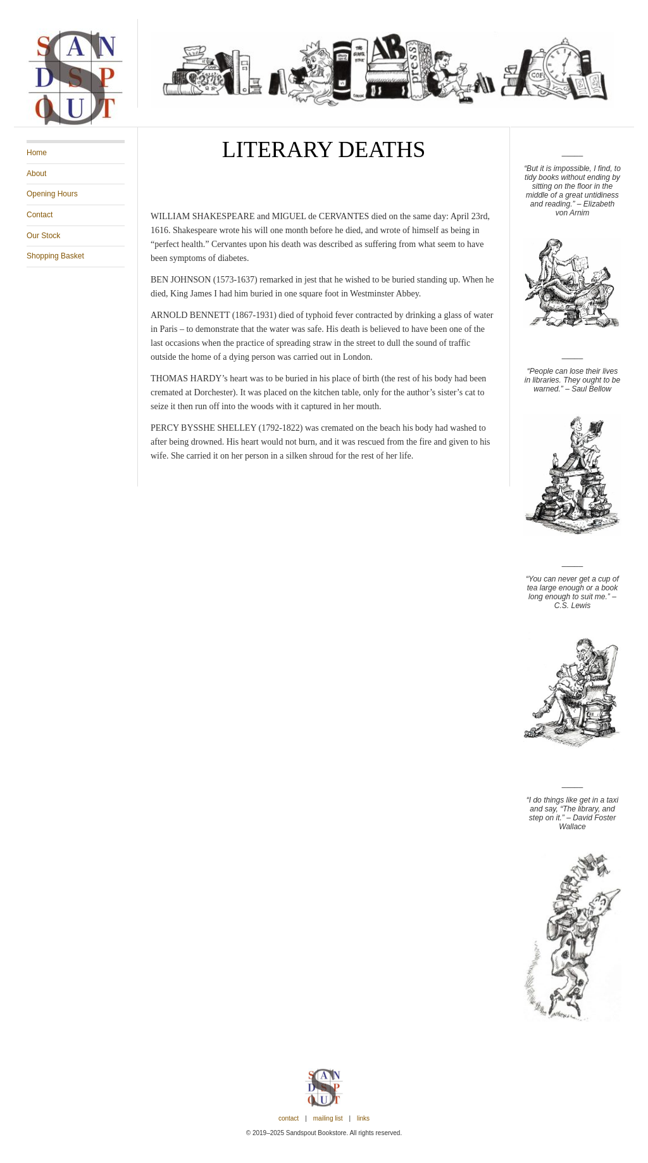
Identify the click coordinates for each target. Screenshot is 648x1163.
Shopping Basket (55, 255)
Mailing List (328, 1118)
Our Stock (43, 235)
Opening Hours (52, 193)
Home (37, 152)
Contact (40, 214)
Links (363, 1118)
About (36, 173)
